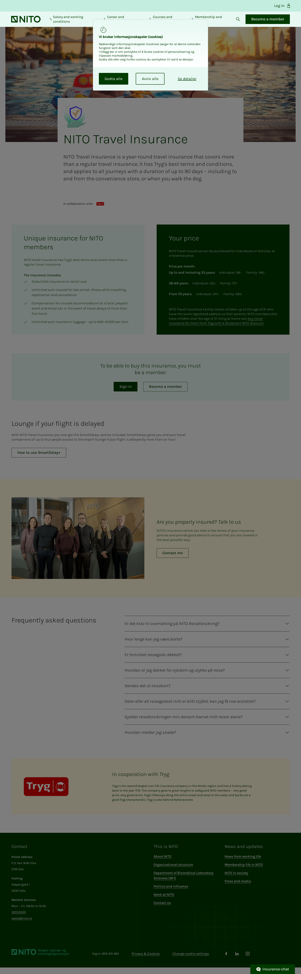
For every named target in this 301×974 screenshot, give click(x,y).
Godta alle (113, 79)
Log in (282, 5)
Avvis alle (150, 79)
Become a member (267, 22)
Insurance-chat (272, 969)
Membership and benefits (206, 22)
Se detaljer (187, 79)
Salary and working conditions (66, 22)
